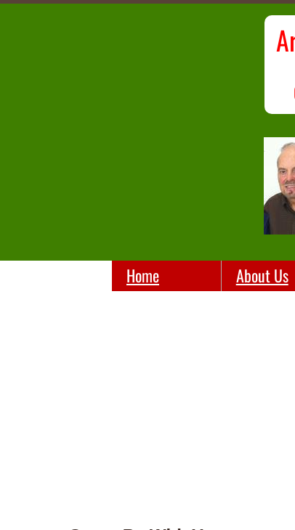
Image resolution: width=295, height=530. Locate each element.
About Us (262, 275)
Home (142, 275)
